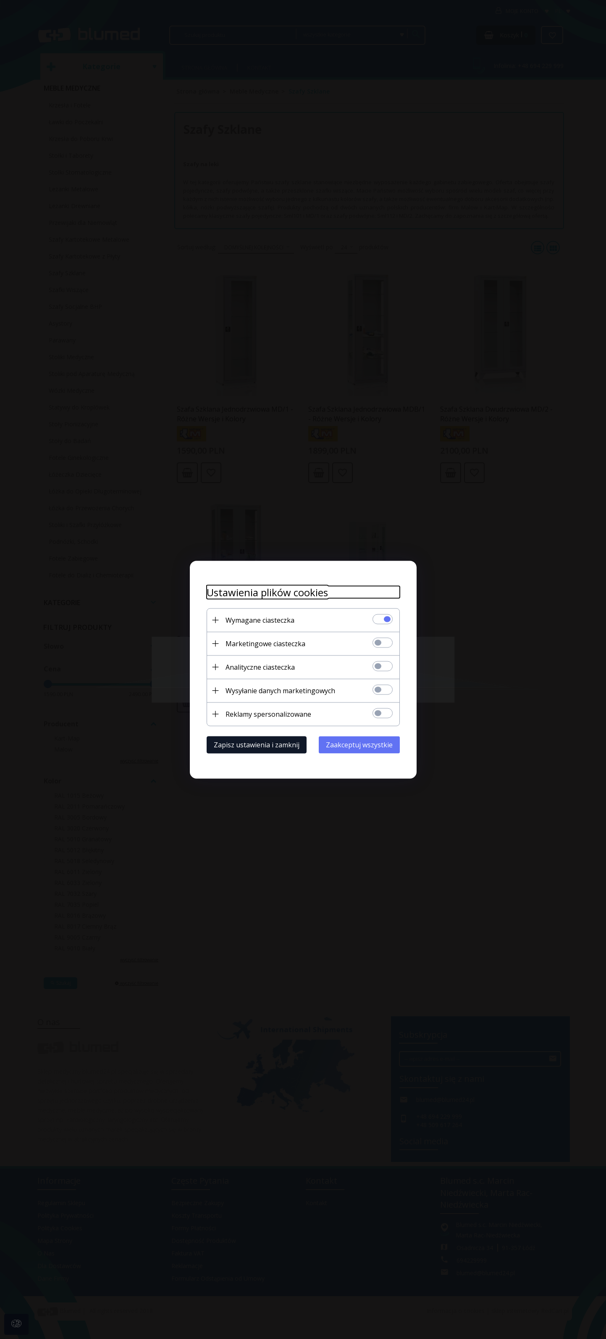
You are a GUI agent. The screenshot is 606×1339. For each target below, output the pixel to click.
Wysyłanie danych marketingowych (280, 690)
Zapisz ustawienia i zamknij (256, 744)
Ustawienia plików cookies (267, 592)
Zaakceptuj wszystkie (359, 744)
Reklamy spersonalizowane (268, 713)
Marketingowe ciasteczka (265, 643)
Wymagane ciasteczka (260, 619)
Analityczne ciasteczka (260, 666)
